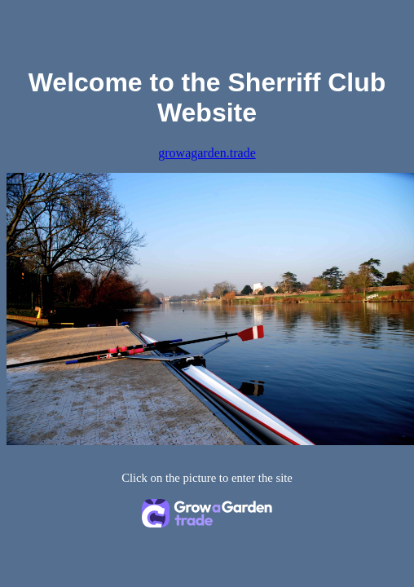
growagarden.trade (207, 153)
